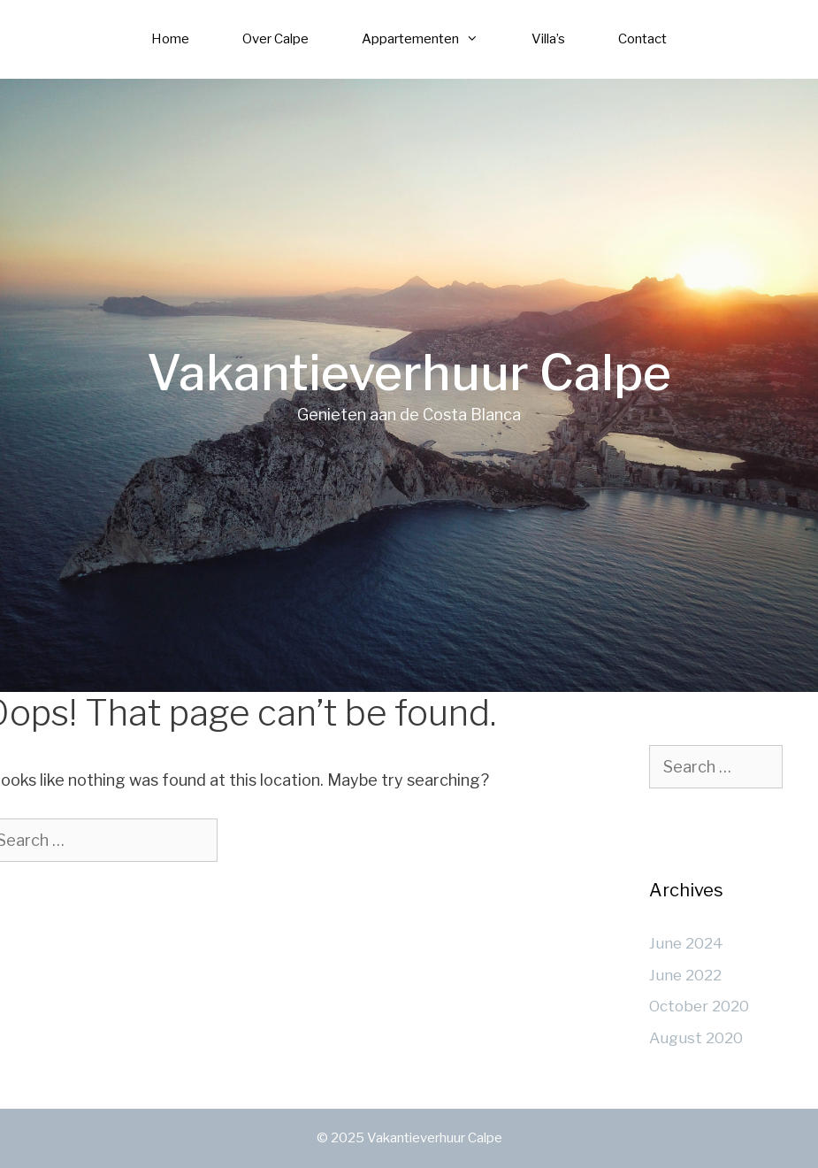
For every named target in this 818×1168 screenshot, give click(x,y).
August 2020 (696, 1038)
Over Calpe (275, 39)
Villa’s (548, 39)
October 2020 (699, 1006)
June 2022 (685, 975)
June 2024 (686, 943)
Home (170, 39)
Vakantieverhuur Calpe (409, 373)
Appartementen (433, 39)
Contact (642, 39)
